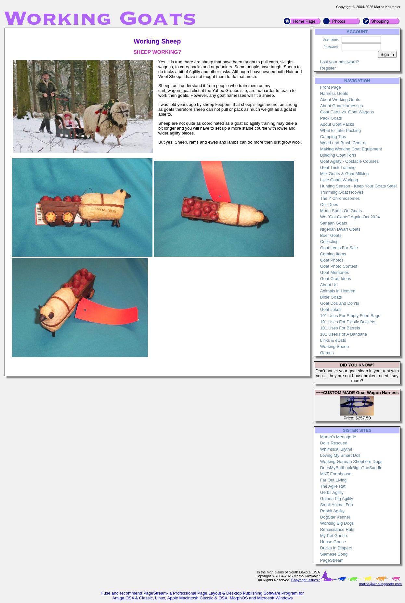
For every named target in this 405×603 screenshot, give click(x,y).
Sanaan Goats (333, 223)
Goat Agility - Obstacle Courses (349, 161)
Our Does (329, 204)
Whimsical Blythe (336, 449)
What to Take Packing (340, 130)
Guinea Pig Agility (336, 498)
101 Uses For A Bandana (343, 334)
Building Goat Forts (338, 155)
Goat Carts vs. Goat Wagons (347, 111)
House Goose (333, 541)
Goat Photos (332, 260)
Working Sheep (334, 346)
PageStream (332, 560)
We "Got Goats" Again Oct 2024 (350, 216)
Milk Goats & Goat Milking (344, 173)
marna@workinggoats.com (380, 584)
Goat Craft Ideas (335, 278)
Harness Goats (334, 93)
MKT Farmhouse (336, 473)
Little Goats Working (339, 179)
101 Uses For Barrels (340, 328)
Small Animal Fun (336, 504)
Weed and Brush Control (343, 142)
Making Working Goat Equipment (351, 149)
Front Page (330, 87)
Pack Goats (331, 118)
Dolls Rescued (333, 443)
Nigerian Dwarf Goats (340, 229)
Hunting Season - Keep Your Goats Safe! (358, 186)
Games (327, 352)
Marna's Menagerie (338, 436)
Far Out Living (333, 480)
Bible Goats (331, 297)
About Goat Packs (337, 124)
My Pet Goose (333, 535)
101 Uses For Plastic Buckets (347, 321)
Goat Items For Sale (339, 247)
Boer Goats (331, 235)
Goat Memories (334, 272)
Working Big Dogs (337, 523)
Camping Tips (333, 136)
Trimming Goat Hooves (341, 192)
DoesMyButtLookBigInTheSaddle (351, 467)
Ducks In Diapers (336, 547)
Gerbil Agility (332, 492)
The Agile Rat (333, 486)
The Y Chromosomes (340, 198)
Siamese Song (334, 554)
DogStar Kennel (335, 517)
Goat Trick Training (338, 167)
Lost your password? (339, 61)
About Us (328, 284)
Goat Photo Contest (338, 266)
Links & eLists (333, 340)
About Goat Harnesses (341, 105)
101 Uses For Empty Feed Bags (350, 315)
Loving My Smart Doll (340, 455)
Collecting (329, 241)
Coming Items (333, 253)
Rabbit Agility (332, 510)
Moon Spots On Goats (341, 210)
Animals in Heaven (337, 291)
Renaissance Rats (337, 529)
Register (328, 68)
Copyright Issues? (305, 580)
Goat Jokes (331, 309)
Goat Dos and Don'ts (339, 303)
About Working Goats (340, 99)
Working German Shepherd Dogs (351, 461)
